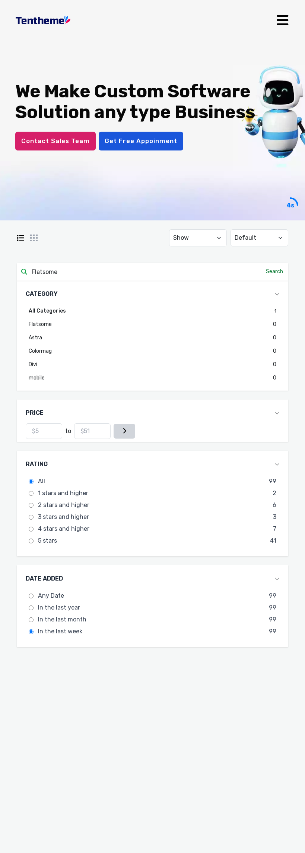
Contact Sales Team (55, 141)
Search (274, 271)
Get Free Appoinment (141, 141)
